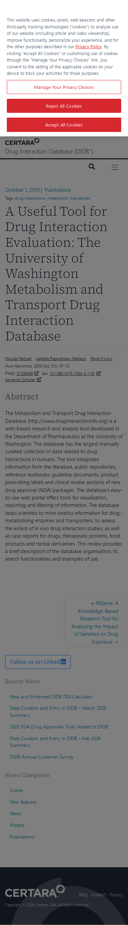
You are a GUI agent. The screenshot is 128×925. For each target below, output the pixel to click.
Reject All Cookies (64, 106)
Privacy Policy (88, 46)
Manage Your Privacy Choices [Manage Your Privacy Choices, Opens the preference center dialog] (64, 87)
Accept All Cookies (64, 125)
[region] (64, 68)
